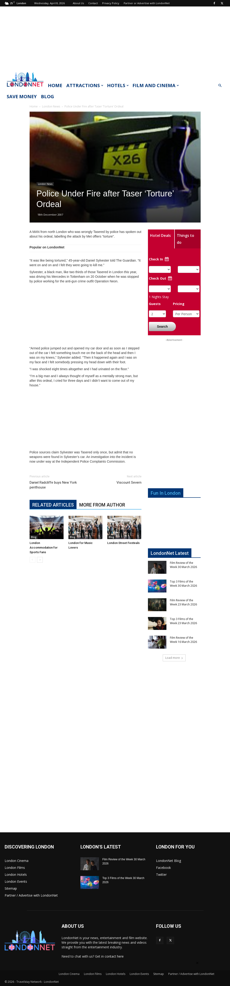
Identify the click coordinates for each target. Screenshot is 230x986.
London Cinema (16, 860)
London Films (15, 867)
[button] (219, 85)
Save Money (22, 96)
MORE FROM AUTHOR (102, 505)
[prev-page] (32, 560)
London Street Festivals (123, 543)
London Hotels (16, 874)
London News (51, 106)
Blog (47, 96)
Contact (93, 3)
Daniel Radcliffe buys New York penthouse (53, 484)
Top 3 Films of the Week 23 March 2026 (183, 621)
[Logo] (25, 88)
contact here (114, 956)
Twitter (161, 874)
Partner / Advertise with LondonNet (31, 895)
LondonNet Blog (168, 860)
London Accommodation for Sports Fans (44, 547)
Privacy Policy (110, 3)
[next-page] (40, 560)
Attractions (84, 85)
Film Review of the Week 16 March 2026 (183, 640)
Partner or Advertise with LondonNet (147, 3)
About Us (78, 3)
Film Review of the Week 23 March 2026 (183, 602)
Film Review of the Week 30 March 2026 (183, 565)
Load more (174, 658)
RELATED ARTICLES (53, 505)
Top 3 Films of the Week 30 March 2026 (183, 584)
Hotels (118, 85)
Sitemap (11, 888)
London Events (16, 881)
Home (55, 85)
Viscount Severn (129, 482)
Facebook (163, 867)
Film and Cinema (155, 85)
